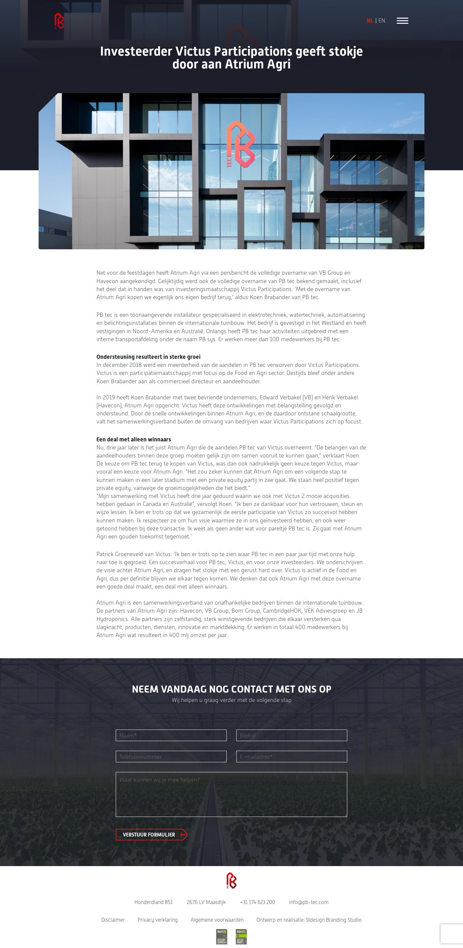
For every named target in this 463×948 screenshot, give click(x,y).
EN (381, 20)
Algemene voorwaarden (217, 920)
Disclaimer (113, 920)
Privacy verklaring (158, 920)
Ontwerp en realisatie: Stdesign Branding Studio (309, 920)
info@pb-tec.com (309, 902)
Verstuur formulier (149, 835)
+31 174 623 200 (257, 902)
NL (370, 20)
